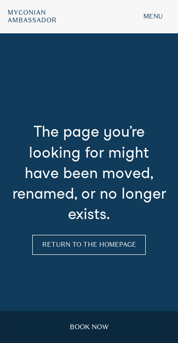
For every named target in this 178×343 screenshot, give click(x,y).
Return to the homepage (89, 245)
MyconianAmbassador (32, 16)
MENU (153, 16)
